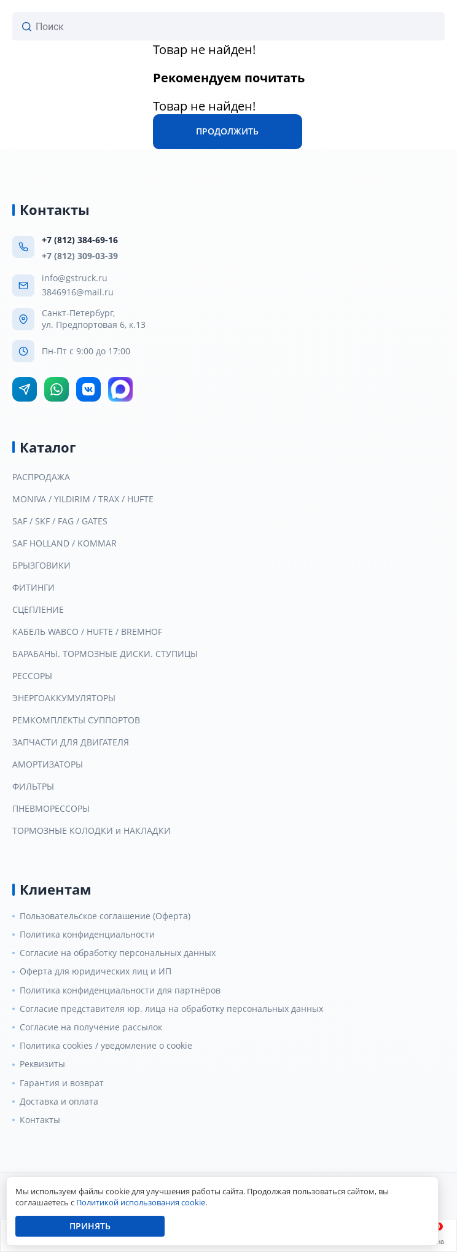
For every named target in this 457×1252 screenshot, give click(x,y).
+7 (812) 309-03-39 (80, 256)
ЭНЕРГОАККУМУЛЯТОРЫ (63, 698)
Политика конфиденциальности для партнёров (120, 990)
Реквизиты (42, 1064)
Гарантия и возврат (62, 1083)
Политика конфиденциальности (87, 934)
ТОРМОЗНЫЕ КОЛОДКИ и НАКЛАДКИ (91, 830)
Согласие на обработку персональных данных (118, 952)
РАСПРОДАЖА (41, 477)
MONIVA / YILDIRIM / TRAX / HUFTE (83, 499)
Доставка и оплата (59, 1101)
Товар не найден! (204, 49)
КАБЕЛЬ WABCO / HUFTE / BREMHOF (87, 631)
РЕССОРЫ (32, 676)
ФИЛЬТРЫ (33, 786)
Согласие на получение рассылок (91, 1027)
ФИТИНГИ (33, 587)
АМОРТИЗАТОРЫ (47, 764)
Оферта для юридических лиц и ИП (95, 971)
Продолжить (227, 131)
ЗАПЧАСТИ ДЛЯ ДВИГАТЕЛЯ (70, 742)
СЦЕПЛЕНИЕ (38, 609)
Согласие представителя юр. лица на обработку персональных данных (171, 1008)
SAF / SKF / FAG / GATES (59, 521)
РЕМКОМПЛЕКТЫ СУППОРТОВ (76, 720)
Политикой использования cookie (140, 1202)
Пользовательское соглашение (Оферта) (105, 916)
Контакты (40, 1120)
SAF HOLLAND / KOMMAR (64, 543)
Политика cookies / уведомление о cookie (106, 1045)
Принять (90, 1226)
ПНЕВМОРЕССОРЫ (51, 808)
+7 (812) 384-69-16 (80, 240)
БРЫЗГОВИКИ (41, 565)
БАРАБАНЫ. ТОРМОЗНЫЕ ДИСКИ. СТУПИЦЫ (105, 653)
